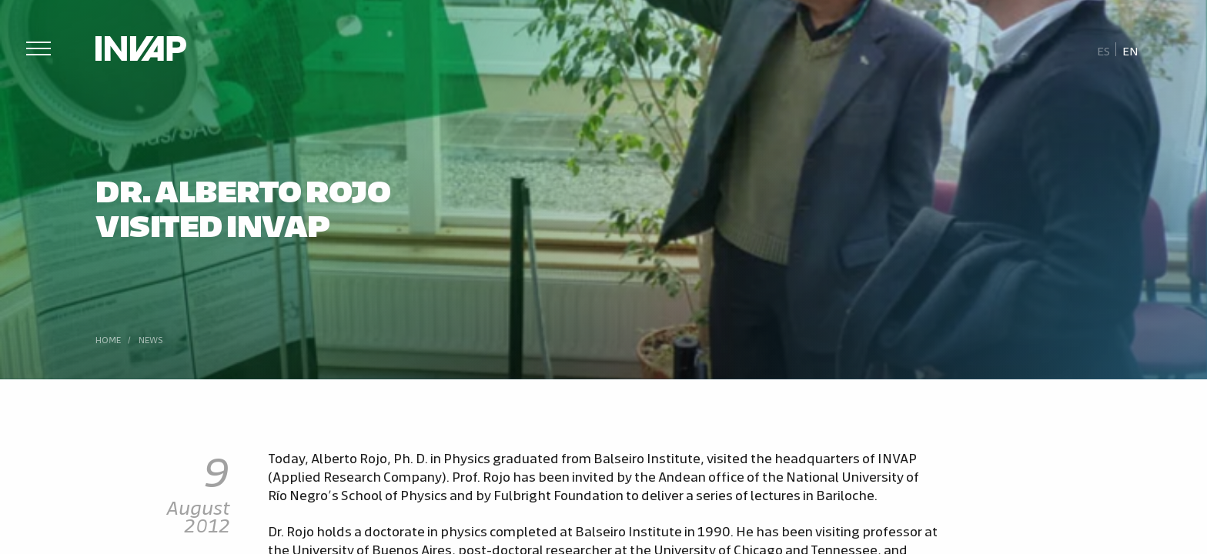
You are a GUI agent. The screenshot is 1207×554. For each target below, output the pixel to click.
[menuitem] (1104, 50)
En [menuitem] (1130, 50)
